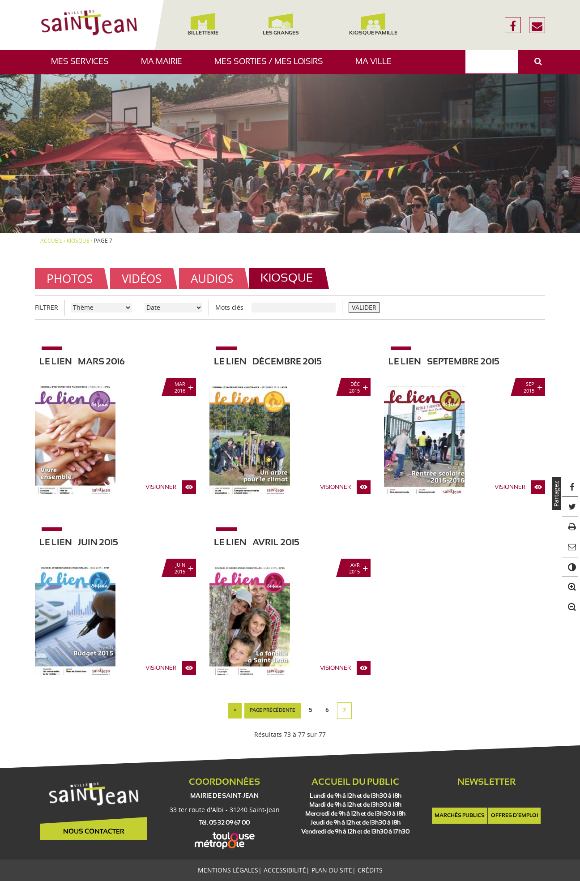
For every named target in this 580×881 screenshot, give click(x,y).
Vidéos (142, 278)
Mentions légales (228, 870)
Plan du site (331, 870)
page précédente (272, 710)
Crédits (370, 870)
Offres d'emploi (514, 815)
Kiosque (78, 241)
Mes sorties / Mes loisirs (272, 66)
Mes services (83, 66)
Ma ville (376, 66)
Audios (212, 278)
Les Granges (280, 24)
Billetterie (202, 24)
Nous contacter (93, 832)
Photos (70, 278)
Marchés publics (460, 815)
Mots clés (229, 307)
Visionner (160, 487)
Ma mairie (165, 66)
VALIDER (364, 307)
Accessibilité (285, 870)
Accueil (51, 241)
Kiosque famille (373, 24)
